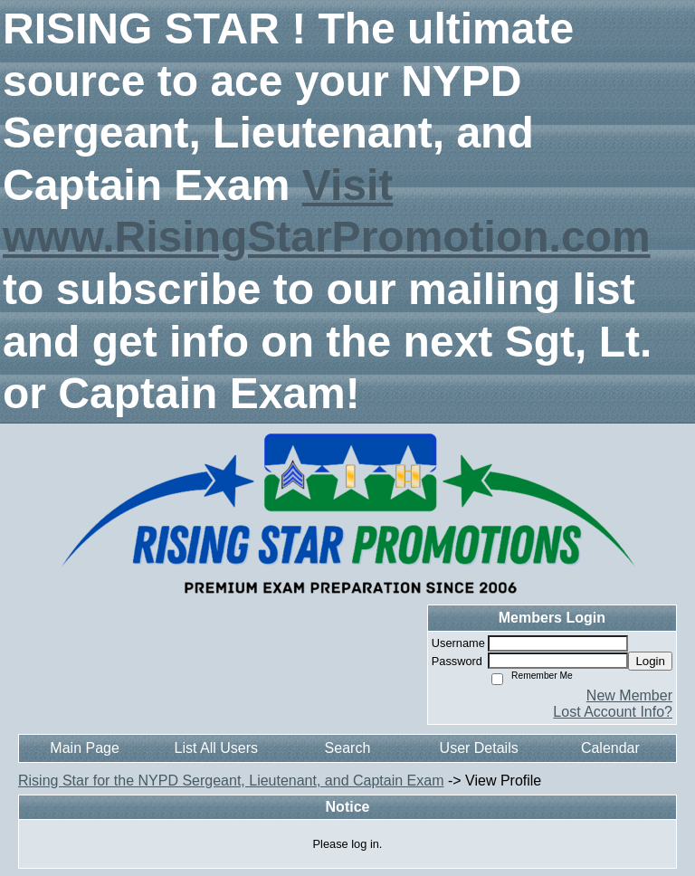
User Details (479, 748)
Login (650, 661)
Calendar (610, 748)
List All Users (216, 748)
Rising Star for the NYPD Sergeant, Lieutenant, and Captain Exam (230, 780)
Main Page (84, 748)
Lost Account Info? (612, 711)
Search (348, 748)
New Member (629, 695)
